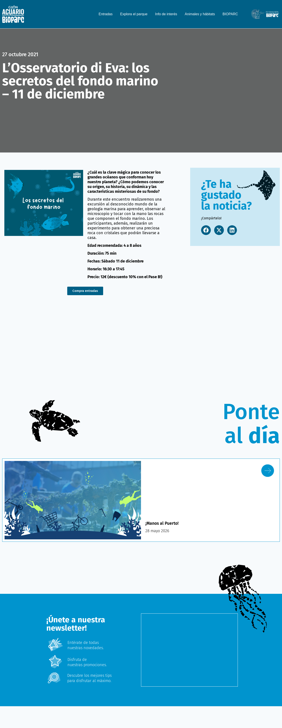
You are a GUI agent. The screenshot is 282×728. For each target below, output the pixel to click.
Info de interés (166, 14)
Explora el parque (133, 14)
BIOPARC (230, 14)
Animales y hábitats (200, 14)
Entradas (105, 14)
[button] (206, 230)
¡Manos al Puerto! (162, 523)
